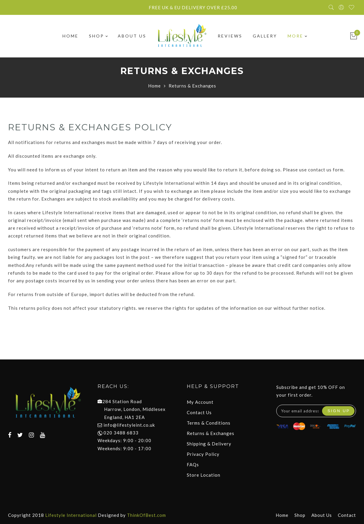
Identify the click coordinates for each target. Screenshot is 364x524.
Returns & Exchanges (210, 433)
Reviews (230, 35)
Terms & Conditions (208, 423)
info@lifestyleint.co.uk (129, 425)
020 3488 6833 (118, 432)
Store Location (203, 475)
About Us (132, 35)
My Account (200, 402)
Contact (347, 515)
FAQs (193, 464)
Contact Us (199, 412)
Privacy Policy (203, 454)
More (297, 35)
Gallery (265, 35)
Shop (98, 35)
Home (70, 35)
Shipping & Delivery (209, 443)
